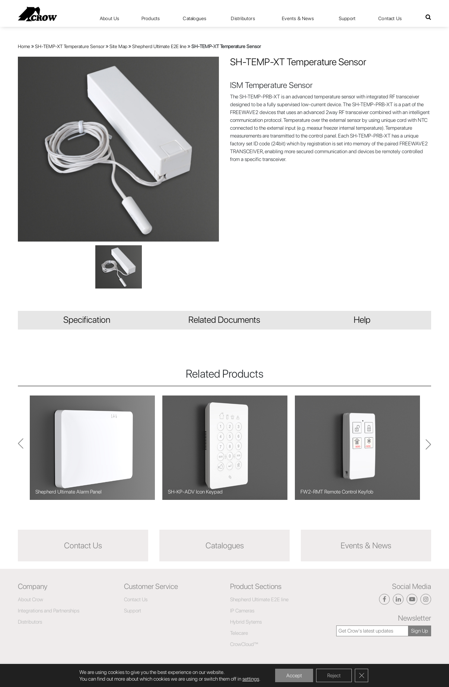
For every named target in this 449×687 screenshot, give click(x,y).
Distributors (243, 18)
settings (250, 679)
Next (20, 447)
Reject (334, 675)
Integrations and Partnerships (48, 611)
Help (362, 319)
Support (347, 18)
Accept (294, 675)
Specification (86, 319)
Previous (428, 447)
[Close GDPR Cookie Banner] (361, 675)
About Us (110, 18)
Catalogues (194, 18)
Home (24, 46)
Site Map (118, 46)
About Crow (30, 599)
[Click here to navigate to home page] (37, 14)
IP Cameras (242, 611)
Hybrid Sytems (246, 622)
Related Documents (224, 319)
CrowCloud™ (244, 644)
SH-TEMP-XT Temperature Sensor (70, 46)
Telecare (239, 633)
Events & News (298, 18)
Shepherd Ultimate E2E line (159, 46)
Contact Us (390, 18)
